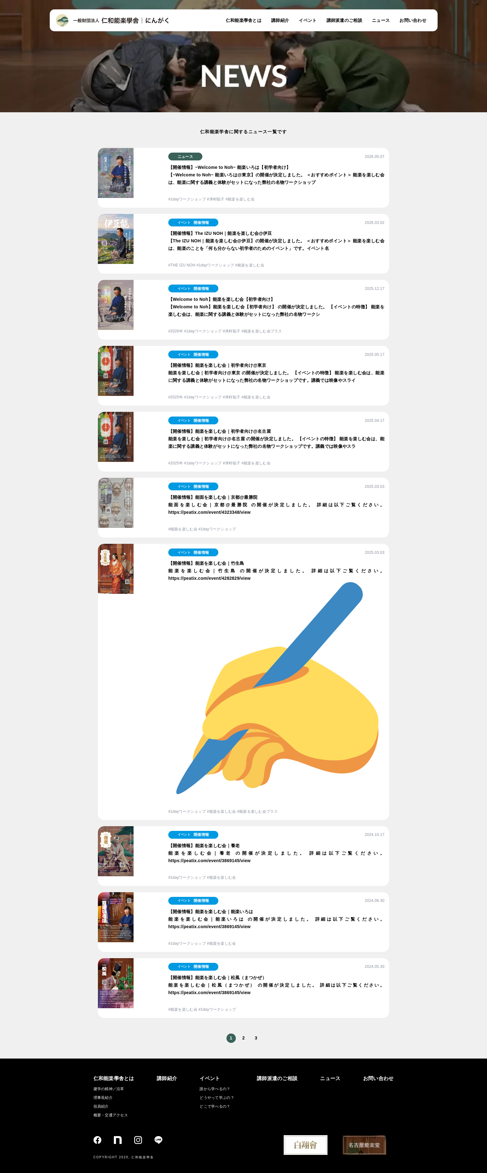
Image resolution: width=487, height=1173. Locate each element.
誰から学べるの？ (215, 1089)
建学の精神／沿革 (109, 1089)
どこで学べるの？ (215, 1106)
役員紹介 (101, 1106)
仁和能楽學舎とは (243, 20)
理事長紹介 (103, 1097)
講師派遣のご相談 (344, 20)
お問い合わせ (412, 20)
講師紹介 (280, 20)
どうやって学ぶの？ (217, 1097)
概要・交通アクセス (111, 1115)
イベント (308, 20)
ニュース (381, 20)
